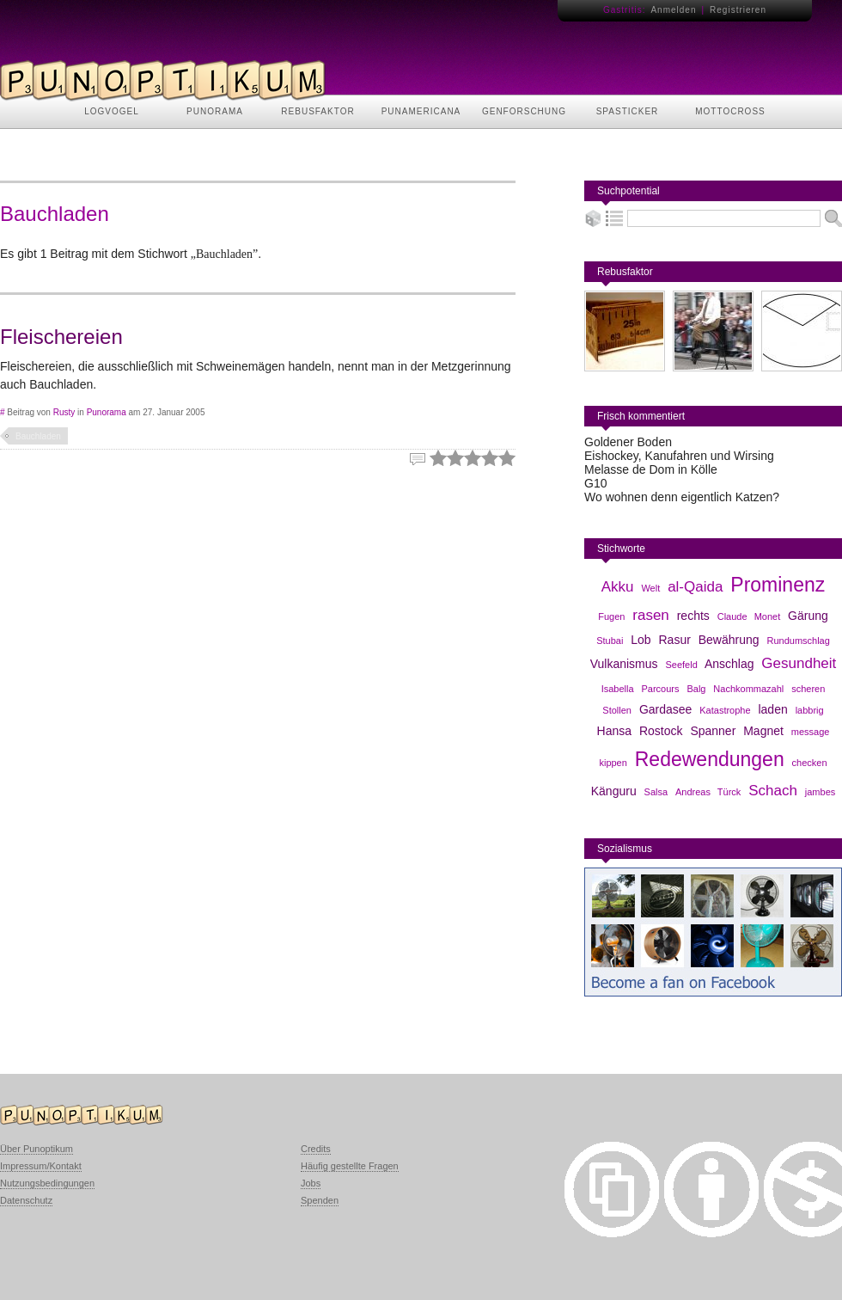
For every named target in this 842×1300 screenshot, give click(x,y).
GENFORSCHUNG (524, 111)
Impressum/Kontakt (41, 1166)
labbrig (810, 710)
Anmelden (673, 10)
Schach (772, 790)
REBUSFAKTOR (317, 111)
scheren (808, 689)
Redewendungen (709, 759)
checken (809, 762)
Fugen (611, 616)
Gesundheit (798, 663)
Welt (650, 588)
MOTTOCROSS (730, 111)
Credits (316, 1149)
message (810, 732)
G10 (595, 483)
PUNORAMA (214, 111)
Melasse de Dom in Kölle (650, 469)
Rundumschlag (797, 640)
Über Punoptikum (36, 1149)
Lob (640, 640)
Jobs (310, 1183)
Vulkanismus (624, 664)
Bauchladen (38, 436)
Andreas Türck (708, 792)
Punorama (106, 412)
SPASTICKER (627, 111)
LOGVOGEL (111, 111)
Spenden (320, 1200)
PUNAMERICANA (421, 111)
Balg (695, 689)
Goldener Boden (628, 442)
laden (772, 709)
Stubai (609, 640)
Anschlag (729, 664)
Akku (617, 587)
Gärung (808, 615)
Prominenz (777, 584)
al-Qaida (695, 587)
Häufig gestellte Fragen (350, 1166)
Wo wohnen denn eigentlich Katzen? (681, 497)
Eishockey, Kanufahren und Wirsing (679, 456)
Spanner (712, 731)
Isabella (617, 689)
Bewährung (729, 640)
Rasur (675, 640)
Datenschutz (26, 1200)
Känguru (614, 791)
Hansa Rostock (640, 731)
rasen (650, 615)
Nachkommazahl (748, 689)
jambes (820, 792)
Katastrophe (724, 710)
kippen (612, 762)
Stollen (617, 710)
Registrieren (738, 10)
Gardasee (665, 709)
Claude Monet (749, 616)
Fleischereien (61, 336)
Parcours (661, 689)
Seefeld (681, 664)
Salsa (656, 792)
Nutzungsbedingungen (47, 1183)
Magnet (763, 731)
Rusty (64, 412)
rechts (693, 615)
